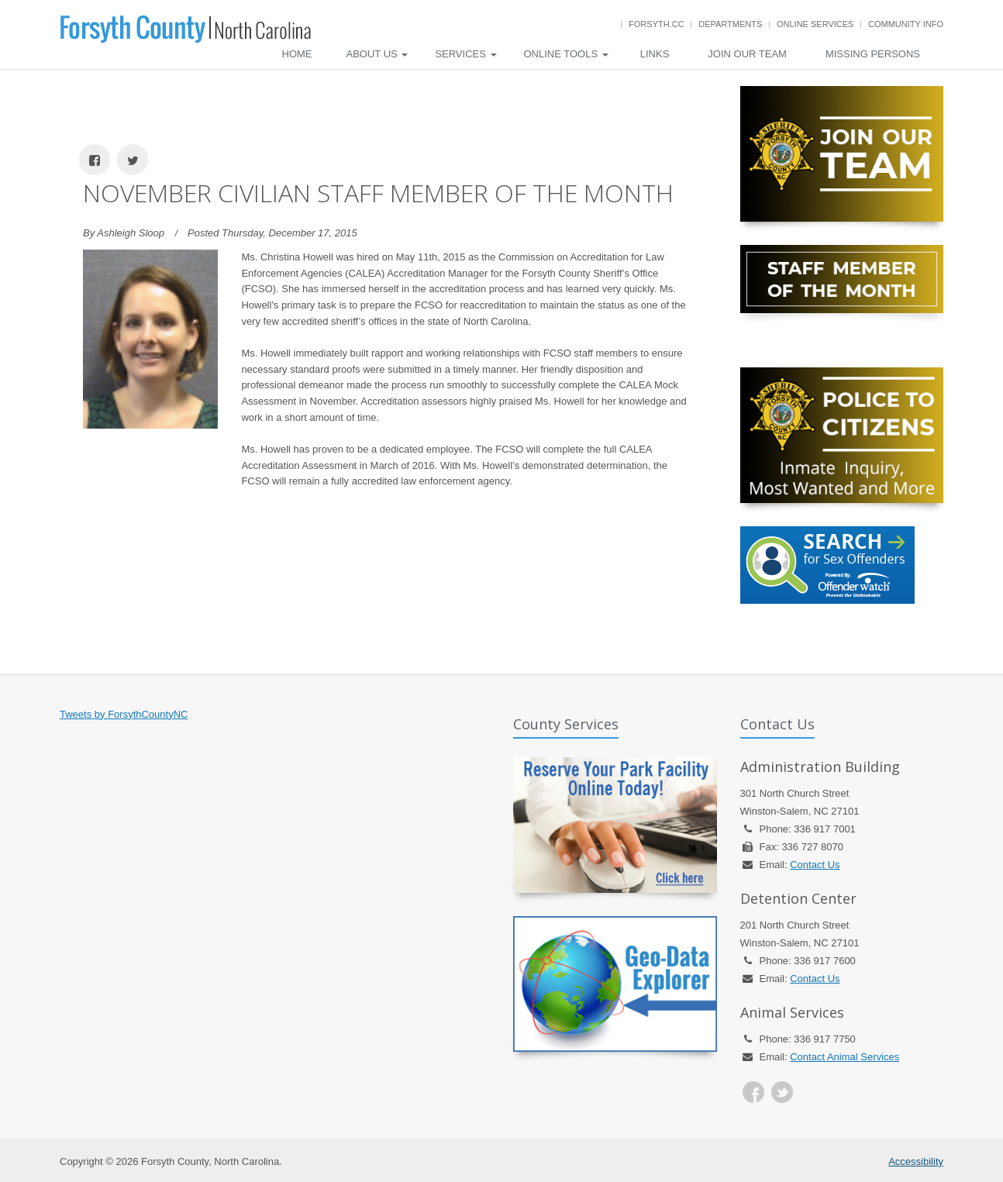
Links (655, 54)
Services (465, 54)
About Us (377, 54)
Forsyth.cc (656, 24)
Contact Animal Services (844, 1057)
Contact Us (814, 864)
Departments (730, 24)
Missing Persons (872, 54)
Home (297, 54)
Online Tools (566, 54)
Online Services (815, 24)
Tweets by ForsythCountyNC (124, 714)
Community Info (905, 24)
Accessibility (915, 1161)
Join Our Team (747, 54)
